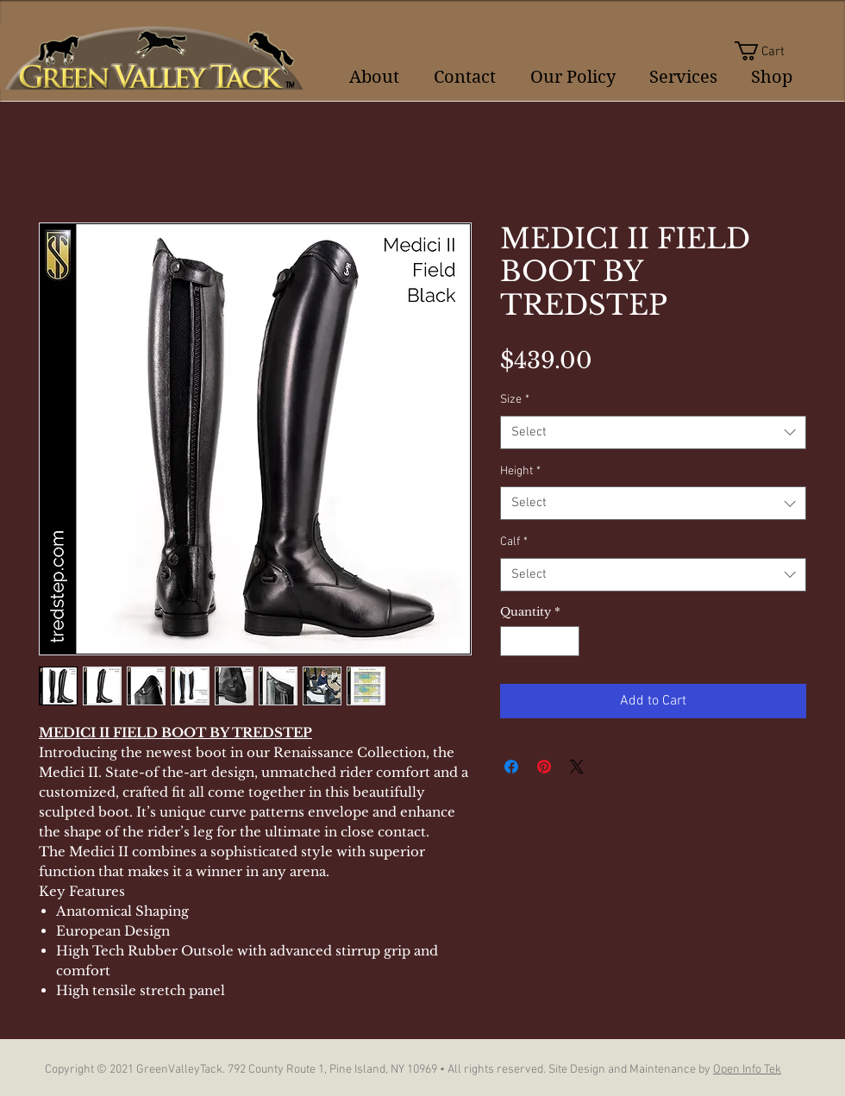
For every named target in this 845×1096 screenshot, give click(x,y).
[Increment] (567, 641)
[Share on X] (576, 766)
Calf (514, 542)
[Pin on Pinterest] (544, 766)
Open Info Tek (747, 1069)
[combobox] (653, 432)
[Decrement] (513, 641)
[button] (770, 50)
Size (514, 399)
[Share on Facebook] (511, 766)
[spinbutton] (540, 641)
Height (520, 471)
